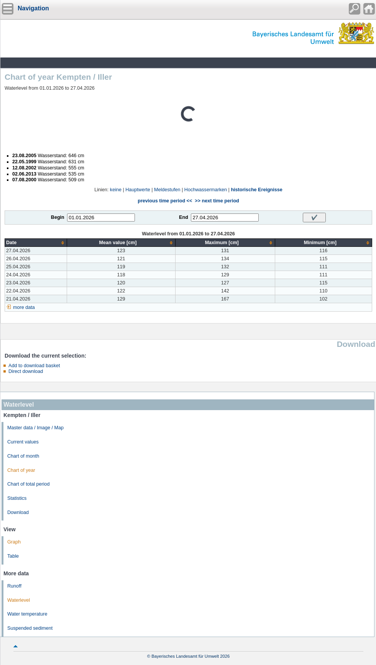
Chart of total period (28, 484)
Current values (23, 442)
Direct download (25, 371)
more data (24, 307)
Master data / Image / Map (35, 427)
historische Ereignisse (256, 189)
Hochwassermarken (205, 189)
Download (18, 512)
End (183, 217)
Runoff (14, 586)
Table (13, 556)
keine (116, 189)
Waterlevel (18, 600)
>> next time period (217, 201)
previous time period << (165, 201)
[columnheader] (36, 243)
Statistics (16, 498)
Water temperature (27, 614)
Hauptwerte (137, 189)
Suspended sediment (30, 628)
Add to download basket (34, 365)
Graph (14, 542)
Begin (57, 217)
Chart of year (21, 470)
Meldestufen (167, 189)
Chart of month (23, 456)
